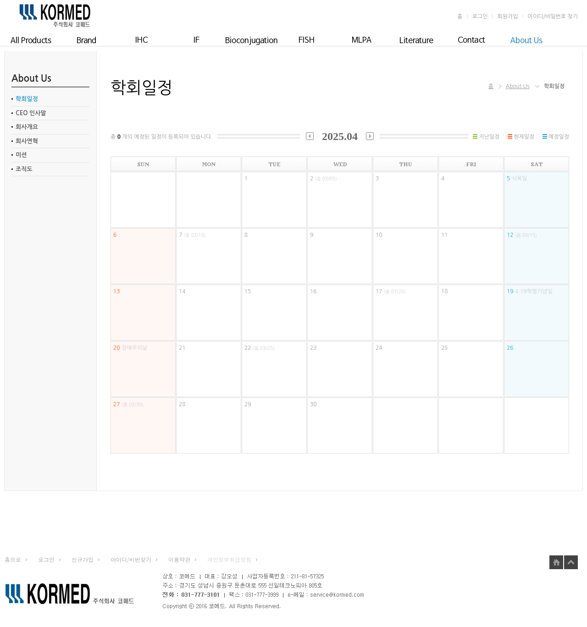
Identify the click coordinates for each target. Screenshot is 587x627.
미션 (21, 155)
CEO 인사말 (31, 113)
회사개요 (27, 127)
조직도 (24, 169)
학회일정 (27, 99)
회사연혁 (27, 141)
